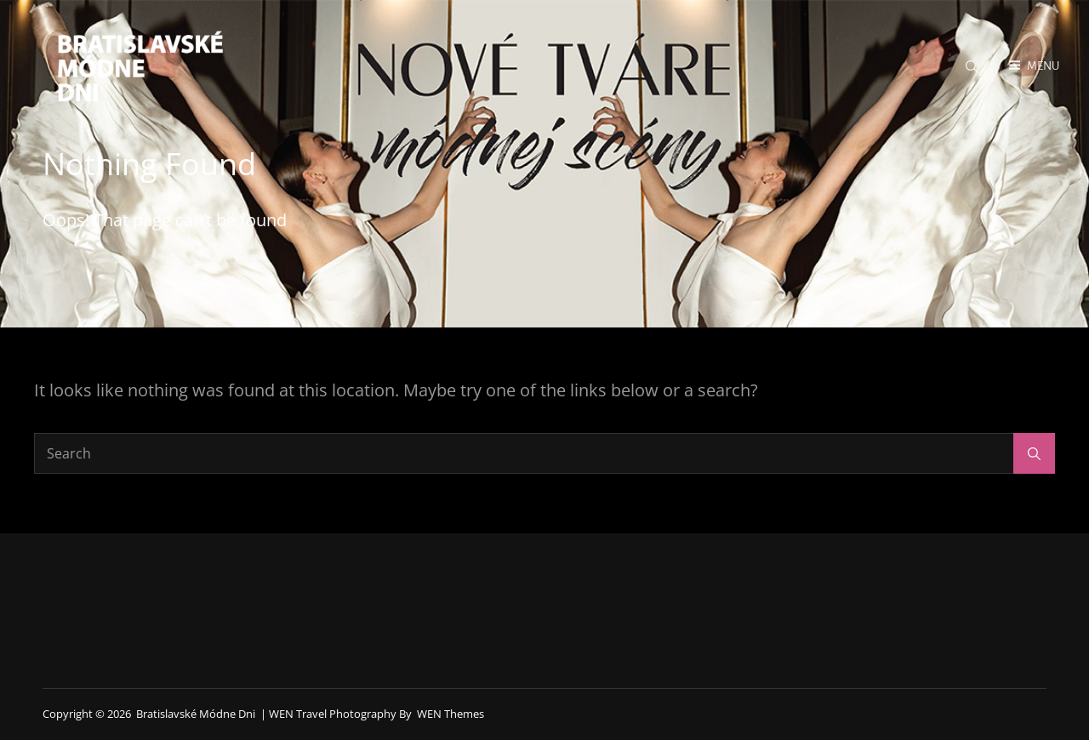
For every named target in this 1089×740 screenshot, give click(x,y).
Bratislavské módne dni (195, 713)
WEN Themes (450, 713)
